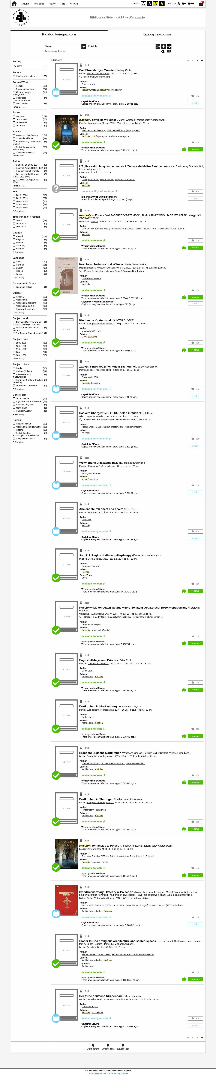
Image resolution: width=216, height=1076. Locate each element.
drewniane (91, 383)
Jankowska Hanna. (123, 228)
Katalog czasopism (157, 34)
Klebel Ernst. (88, 427)
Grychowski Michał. (134, 905)
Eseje (84, 578)
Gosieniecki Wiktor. (91, 377)
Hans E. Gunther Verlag (98, 73)
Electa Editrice (94, 559)
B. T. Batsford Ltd (96, 512)
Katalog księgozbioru (59, 34)
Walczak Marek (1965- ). (94, 130)
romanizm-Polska (100, 862)
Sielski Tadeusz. (146, 228)
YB (155, 3)
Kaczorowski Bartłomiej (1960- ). (100, 905)
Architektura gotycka (119, 136)
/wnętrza (90, 90)
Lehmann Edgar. (90, 1006)
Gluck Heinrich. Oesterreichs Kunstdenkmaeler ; (119, 427)
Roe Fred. (87, 519)
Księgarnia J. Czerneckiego (101, 466)
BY (161, 3)
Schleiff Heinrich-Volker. (113, 763)
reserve (195, 149)
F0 (178, 3)
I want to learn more (97, 1073)
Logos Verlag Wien (95, 416)
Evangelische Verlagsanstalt (100, 323)
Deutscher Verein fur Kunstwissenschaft (106, 999)
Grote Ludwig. (88, 84)
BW (150, 3)
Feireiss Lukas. (122, 954)
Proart (82, 172)
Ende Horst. (87, 717)
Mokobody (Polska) (101, 630)
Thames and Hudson (98, 663)
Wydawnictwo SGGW (101, 614)
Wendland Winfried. (135, 763)
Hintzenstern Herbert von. (94, 810)
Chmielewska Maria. (91, 278)
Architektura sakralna (92, 911)
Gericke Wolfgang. (91, 763)
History (52, 4)
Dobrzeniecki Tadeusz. (95, 228)
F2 (190, 3)
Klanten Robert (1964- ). (96, 954)
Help (62, 4)
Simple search (51, 51)
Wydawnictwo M (96, 123)
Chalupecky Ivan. (90, 179)
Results (25, 4)
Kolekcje (61, 51)
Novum (94, 221)
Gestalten (91, 947)
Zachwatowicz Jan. (171, 228)
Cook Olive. (87, 671)
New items (39, 4)
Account (74, 4)
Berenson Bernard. (91, 566)
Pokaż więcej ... (19, 107)
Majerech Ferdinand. (125, 179)
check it (195, 103)
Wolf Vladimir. (107, 179)
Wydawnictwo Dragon (104, 898)
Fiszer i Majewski (96, 370)
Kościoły (86, 284)
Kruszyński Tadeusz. (92, 473)
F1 (184, 3)
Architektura (87, 676)
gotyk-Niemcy (115, 90)
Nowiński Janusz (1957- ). (166, 905)
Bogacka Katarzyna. (91, 624)
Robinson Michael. (144, 954)
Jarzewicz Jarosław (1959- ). (99, 856)
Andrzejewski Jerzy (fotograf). (123, 130)
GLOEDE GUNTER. (91, 331)
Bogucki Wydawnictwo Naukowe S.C (106, 268)
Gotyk (85, 337)
